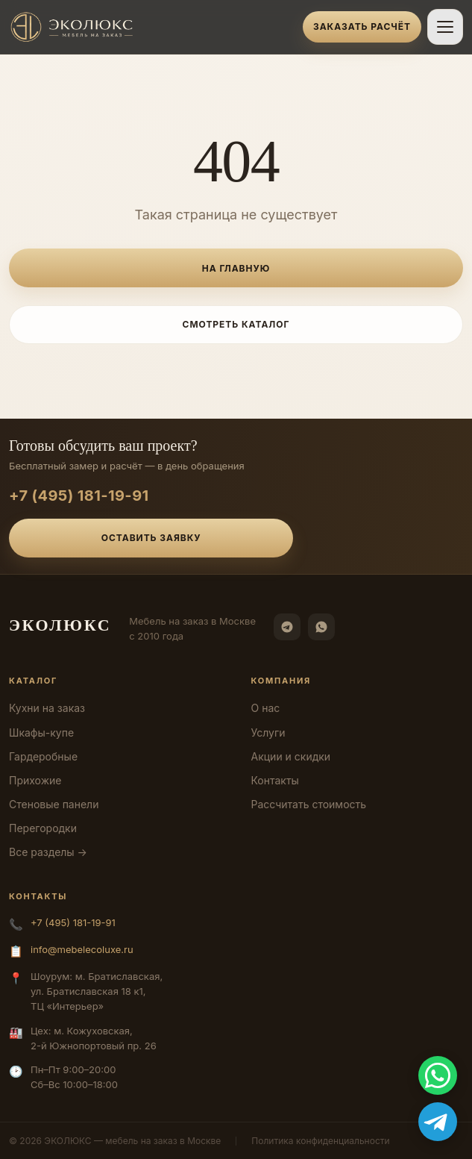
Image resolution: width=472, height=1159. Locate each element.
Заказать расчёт (362, 26)
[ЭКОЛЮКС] (151, 27)
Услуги (268, 732)
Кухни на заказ (47, 708)
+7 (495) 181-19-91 (79, 495)
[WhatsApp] (321, 626)
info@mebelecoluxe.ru (82, 949)
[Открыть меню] (445, 27)
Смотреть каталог (236, 324)
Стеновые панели (53, 804)
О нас (265, 708)
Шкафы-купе (41, 732)
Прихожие (35, 780)
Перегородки (43, 828)
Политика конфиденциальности (320, 1140)
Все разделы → (48, 852)
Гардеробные (43, 756)
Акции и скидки (291, 756)
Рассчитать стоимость (309, 804)
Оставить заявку (151, 537)
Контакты (275, 780)
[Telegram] (287, 626)
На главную (236, 268)
